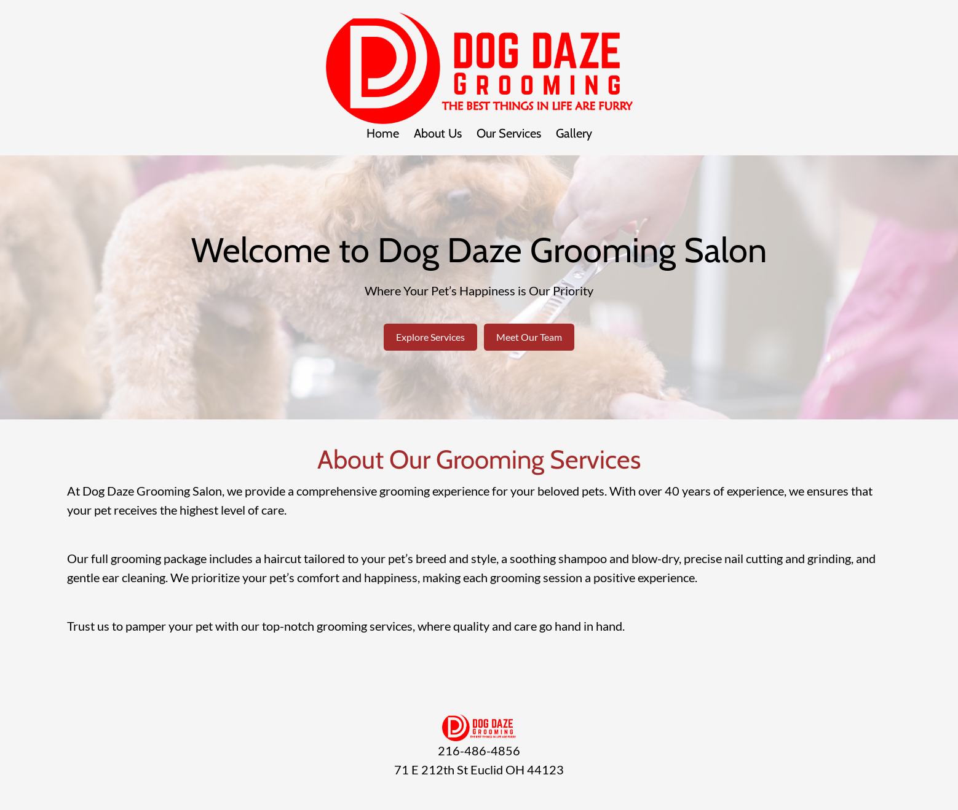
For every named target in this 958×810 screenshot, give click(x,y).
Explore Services (430, 337)
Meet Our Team (529, 337)
